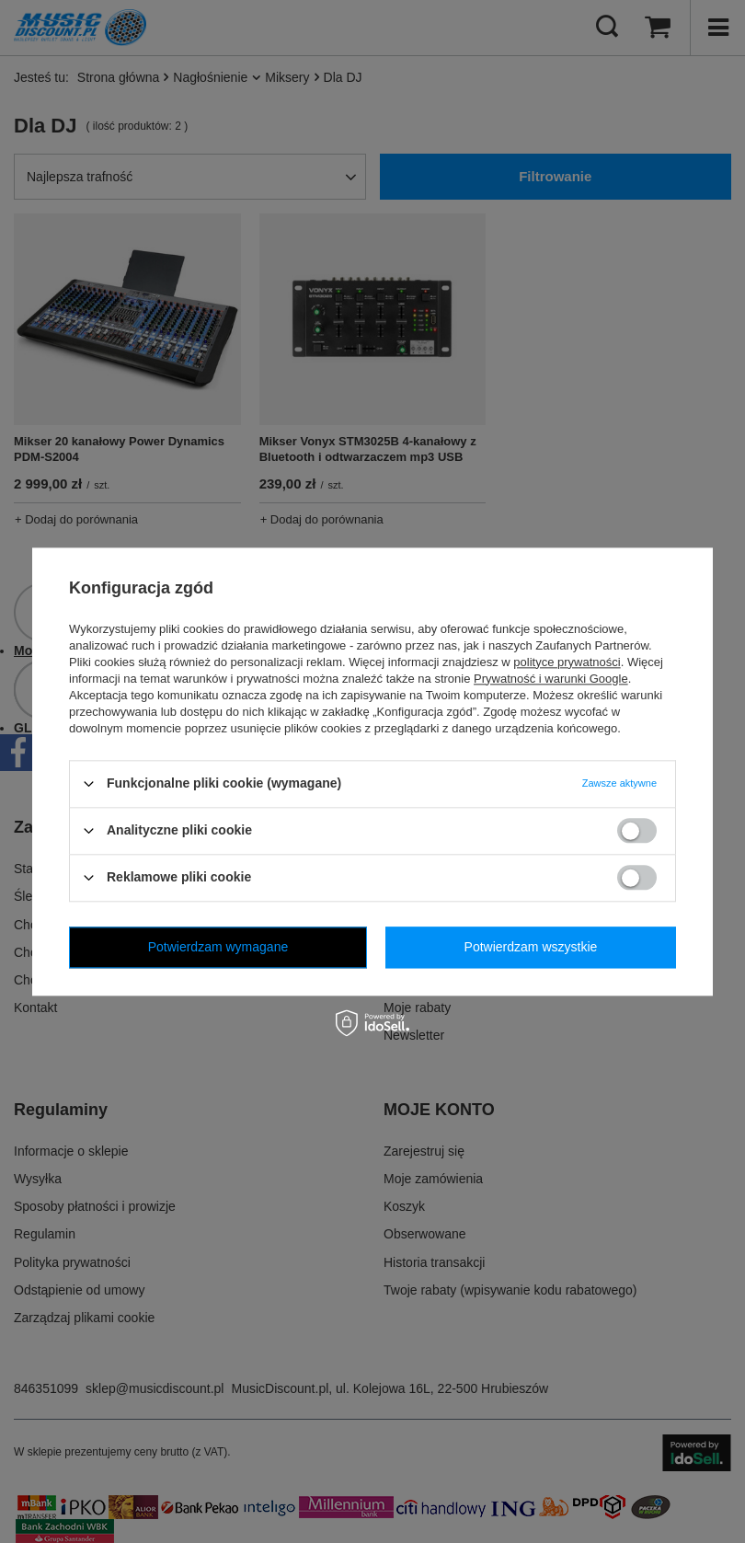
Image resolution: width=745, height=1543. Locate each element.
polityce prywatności (566, 662)
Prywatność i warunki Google (551, 678)
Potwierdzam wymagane (218, 946)
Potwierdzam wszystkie (531, 946)
